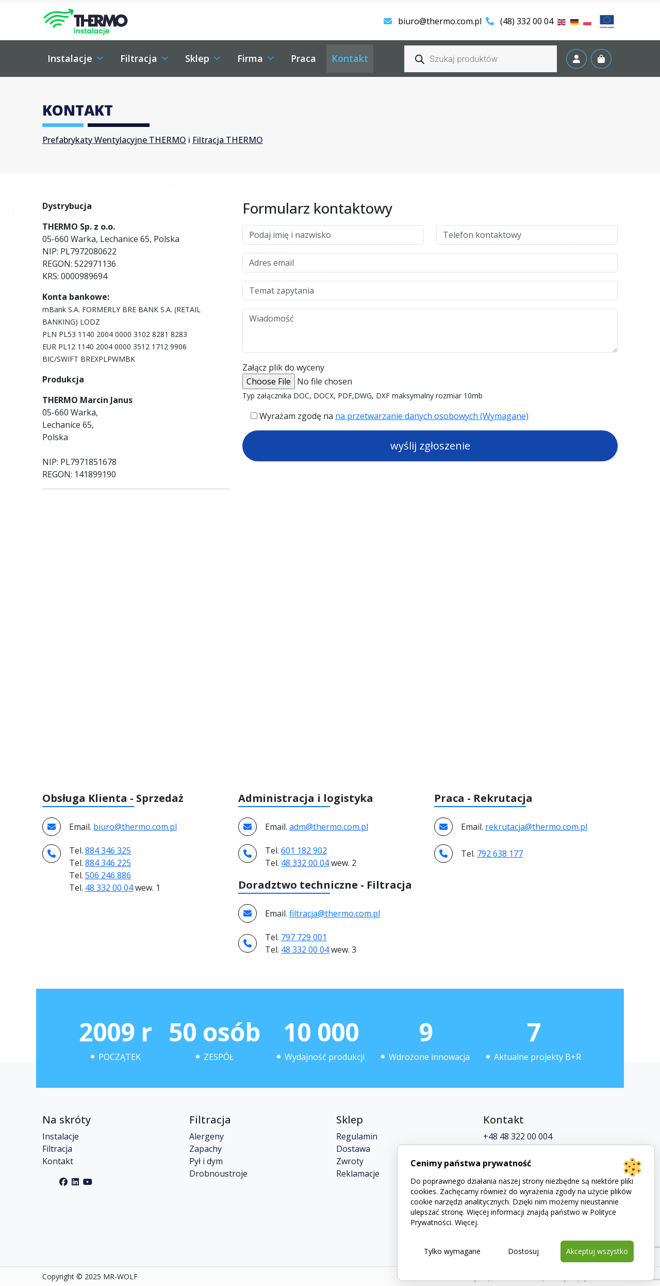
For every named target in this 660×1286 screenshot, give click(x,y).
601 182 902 (304, 850)
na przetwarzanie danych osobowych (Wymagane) (432, 416)
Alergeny (206, 1136)
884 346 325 (108, 850)
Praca (303, 58)
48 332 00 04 (109, 887)
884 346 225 (108, 863)
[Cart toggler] (601, 59)
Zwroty (350, 1161)
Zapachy (205, 1148)
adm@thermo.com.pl (328, 826)
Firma (256, 58)
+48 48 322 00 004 (517, 1136)
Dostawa (353, 1148)
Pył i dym (206, 1161)
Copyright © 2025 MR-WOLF (90, 1276)
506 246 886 (108, 875)
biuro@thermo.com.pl (433, 21)
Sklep (203, 58)
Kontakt (57, 1161)
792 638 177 (500, 853)
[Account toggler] (576, 59)
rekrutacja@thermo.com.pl (536, 826)
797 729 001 (304, 937)
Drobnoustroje (218, 1173)
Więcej (466, 1222)
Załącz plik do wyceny (283, 367)
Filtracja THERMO (227, 140)
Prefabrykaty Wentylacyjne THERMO (114, 140)
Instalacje (76, 58)
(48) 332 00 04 (519, 21)
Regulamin (356, 1136)
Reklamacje (358, 1173)
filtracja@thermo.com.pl (334, 913)
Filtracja (145, 58)
